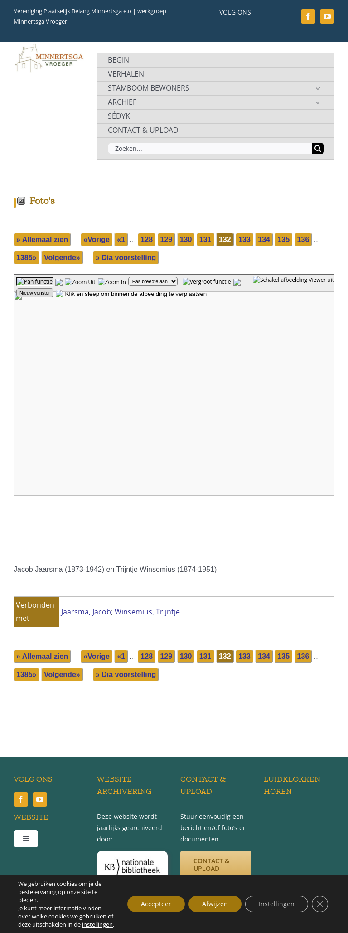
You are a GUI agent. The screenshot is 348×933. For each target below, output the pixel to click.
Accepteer (156, 903)
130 (186, 239)
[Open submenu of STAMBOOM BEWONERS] (317, 88)
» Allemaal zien (42, 239)
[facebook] (308, 16)
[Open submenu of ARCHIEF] (317, 102)
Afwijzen (215, 903)
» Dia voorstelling (126, 257)
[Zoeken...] (210, 148)
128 (146, 239)
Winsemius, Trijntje (147, 612)
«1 (121, 239)
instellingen (97, 924)
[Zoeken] (318, 148)
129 (166, 239)
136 (303, 239)
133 (244, 239)
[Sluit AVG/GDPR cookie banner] (320, 904)
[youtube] (327, 16)
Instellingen (277, 903)
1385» (26, 257)
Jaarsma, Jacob (86, 612)
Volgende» (62, 257)
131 (205, 239)
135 (283, 239)
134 (264, 239)
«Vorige (96, 239)
